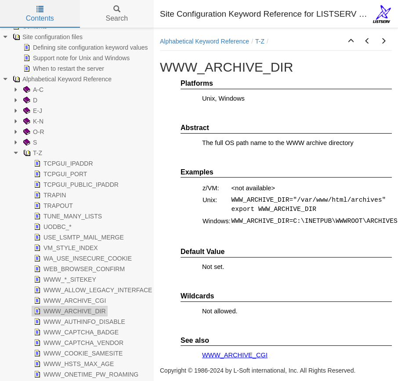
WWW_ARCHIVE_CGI (235, 355)
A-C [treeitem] (32, 89)
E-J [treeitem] (32, 110)
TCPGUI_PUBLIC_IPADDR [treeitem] (75, 184)
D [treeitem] (29, 100)
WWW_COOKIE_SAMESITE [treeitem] (77, 353)
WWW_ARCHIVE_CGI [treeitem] (69, 300)
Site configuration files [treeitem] (47, 37)
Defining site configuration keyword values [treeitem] (85, 47)
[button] (351, 41)
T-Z (259, 41)
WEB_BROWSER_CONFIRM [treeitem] (78, 269)
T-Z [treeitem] (32, 153)
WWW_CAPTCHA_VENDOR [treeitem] (77, 342)
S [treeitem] (29, 142)
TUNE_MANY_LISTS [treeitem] (67, 216)
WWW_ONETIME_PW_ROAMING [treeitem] (85, 374)
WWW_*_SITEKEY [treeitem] (64, 279)
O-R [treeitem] (33, 132)
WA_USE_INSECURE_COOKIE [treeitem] (82, 258)
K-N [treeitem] (32, 121)
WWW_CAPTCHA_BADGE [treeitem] (75, 332)
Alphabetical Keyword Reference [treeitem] (61, 79)
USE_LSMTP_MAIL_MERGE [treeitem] (78, 237)
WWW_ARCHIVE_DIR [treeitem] (69, 311)
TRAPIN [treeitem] (49, 195)
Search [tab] (116, 14)
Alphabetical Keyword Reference (204, 41)
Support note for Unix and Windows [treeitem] (76, 58)
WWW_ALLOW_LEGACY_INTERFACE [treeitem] (92, 290)
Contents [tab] (40, 14)
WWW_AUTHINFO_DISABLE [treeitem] (78, 321)
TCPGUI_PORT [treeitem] (59, 174)
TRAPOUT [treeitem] (52, 205)
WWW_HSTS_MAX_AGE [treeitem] (73, 364)
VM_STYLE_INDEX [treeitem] (65, 248)
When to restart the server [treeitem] (63, 68)
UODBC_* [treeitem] (52, 226)
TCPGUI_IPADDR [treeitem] (62, 163)
